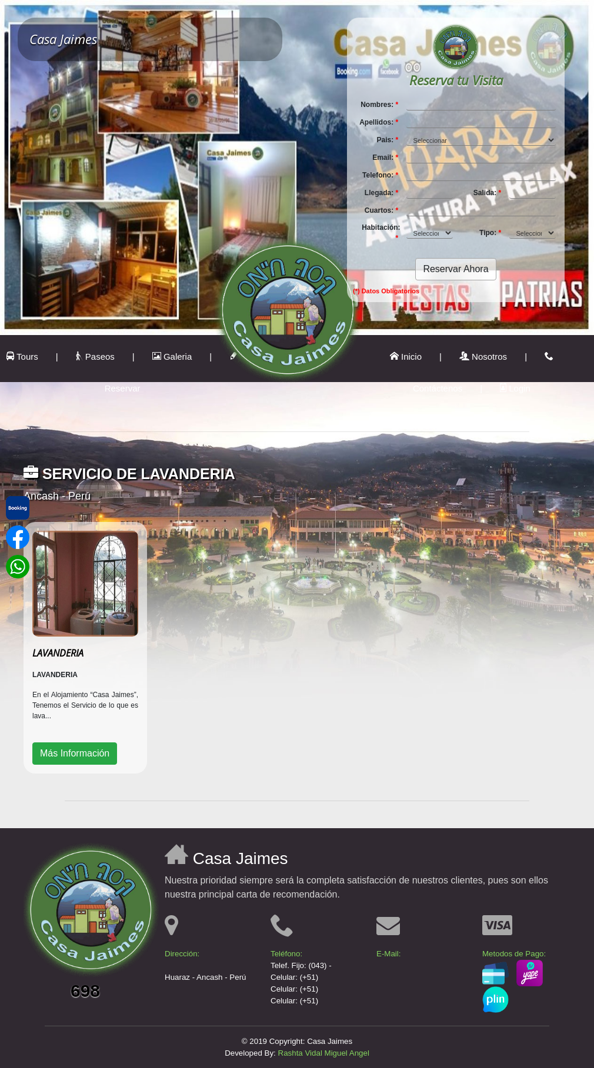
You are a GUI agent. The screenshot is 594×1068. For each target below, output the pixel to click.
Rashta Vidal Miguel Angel (323, 1053)
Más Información (74, 753)
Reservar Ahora (455, 269)
